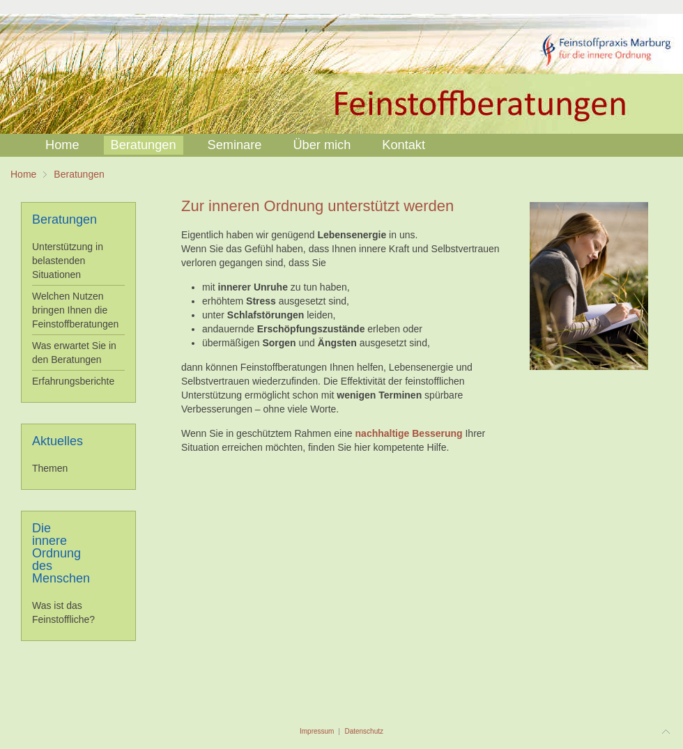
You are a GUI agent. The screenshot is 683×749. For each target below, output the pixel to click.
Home (23, 174)
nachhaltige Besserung (409, 433)
